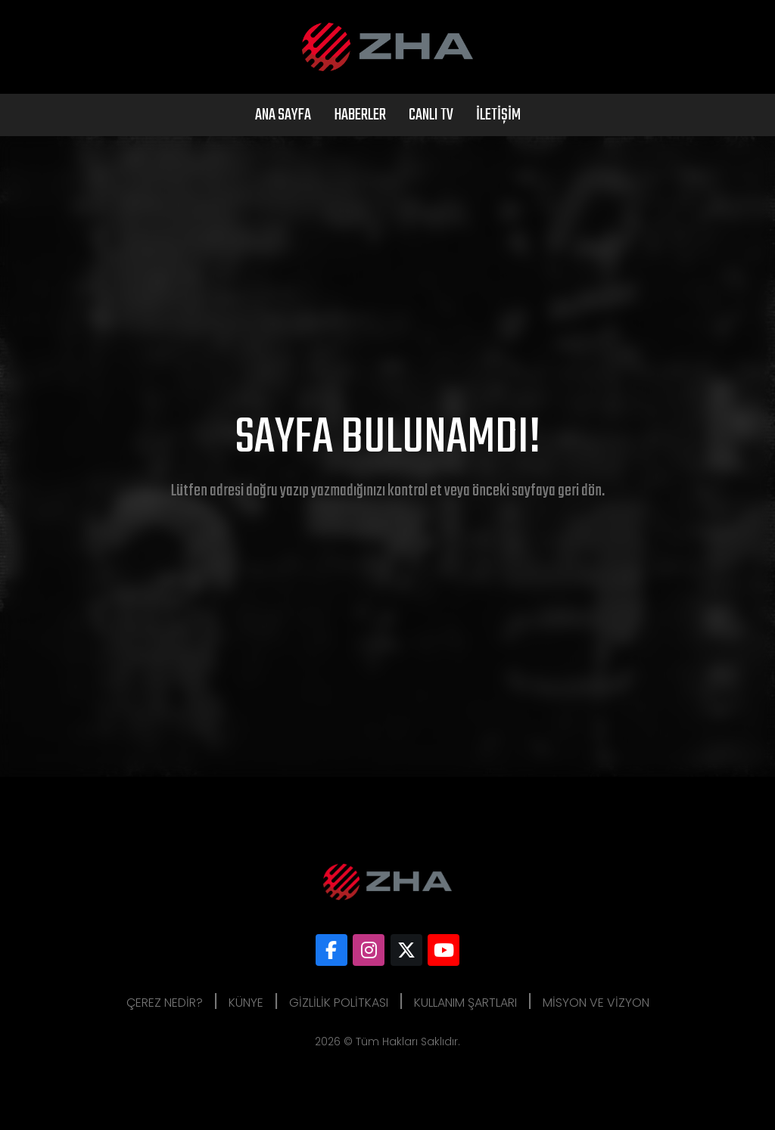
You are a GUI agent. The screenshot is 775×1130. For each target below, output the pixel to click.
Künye (246, 1002)
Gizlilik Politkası (338, 1002)
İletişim (498, 115)
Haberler (360, 115)
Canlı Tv (431, 115)
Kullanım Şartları (465, 1002)
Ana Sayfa (283, 115)
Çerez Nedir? (164, 1002)
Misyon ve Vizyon (596, 1002)
